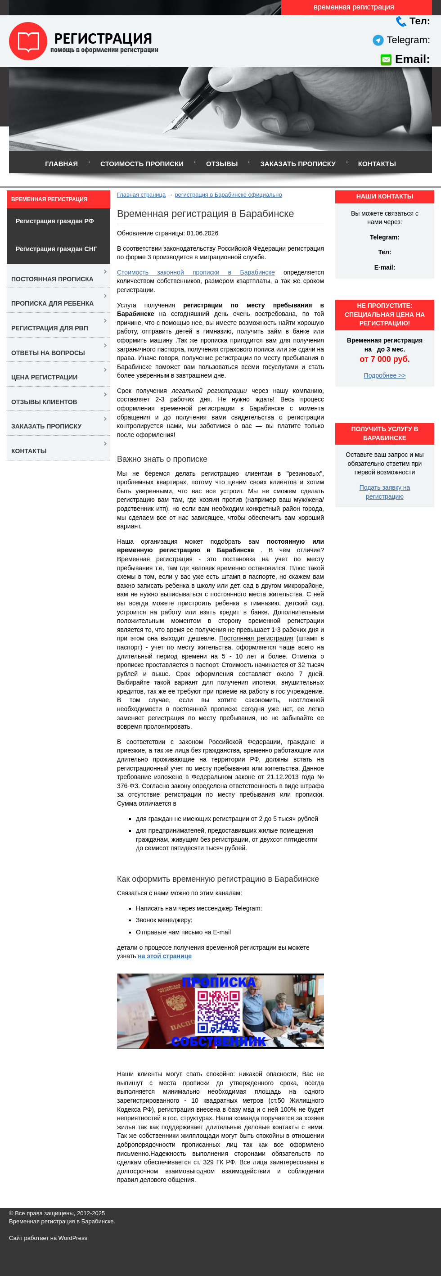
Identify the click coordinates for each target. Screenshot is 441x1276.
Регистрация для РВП (49, 328)
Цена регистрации (44, 377)
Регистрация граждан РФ (55, 221)
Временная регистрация (49, 199)
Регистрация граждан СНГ (56, 248)
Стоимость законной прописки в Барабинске (196, 272)
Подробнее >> (385, 375)
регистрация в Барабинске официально (228, 194)
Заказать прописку (297, 163)
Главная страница (141, 194)
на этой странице (165, 956)
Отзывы (222, 163)
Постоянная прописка (52, 279)
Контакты (377, 163)
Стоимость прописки (142, 163)
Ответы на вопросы (48, 352)
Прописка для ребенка (52, 303)
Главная (61, 163)
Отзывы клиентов (44, 402)
